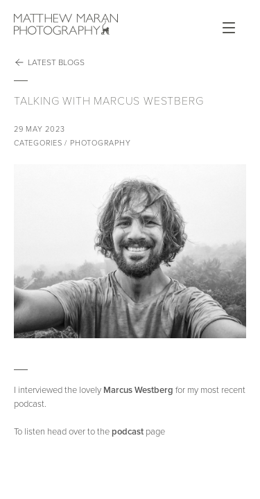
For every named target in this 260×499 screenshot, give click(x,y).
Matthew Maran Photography (66, 24)
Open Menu (228, 27)
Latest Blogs (49, 62)
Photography (100, 143)
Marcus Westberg (138, 390)
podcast (128, 431)
